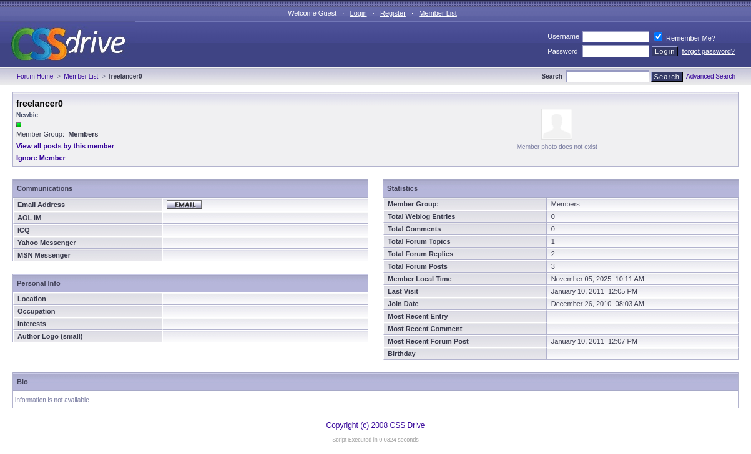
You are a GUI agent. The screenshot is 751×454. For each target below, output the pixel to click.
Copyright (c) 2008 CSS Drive (375, 425)
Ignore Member (41, 158)
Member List (438, 13)
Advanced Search (710, 76)
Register (393, 13)
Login (358, 13)
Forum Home (35, 76)
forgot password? (708, 51)
